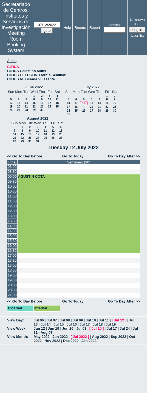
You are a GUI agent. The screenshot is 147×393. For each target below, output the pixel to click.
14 (26, 102)
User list (137, 35)
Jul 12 (119, 320)
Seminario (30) (78, 162)
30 (41, 110)
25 (57, 106)
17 (49, 102)
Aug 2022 (100, 337)
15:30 (12, 241)
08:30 (12, 171)
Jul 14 (46, 324)
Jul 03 (81, 328)
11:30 (12, 201)
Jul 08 (65, 320)
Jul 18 (98, 324)
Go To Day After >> (124, 156)
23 (41, 106)
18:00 (12, 265)
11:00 (12, 196)
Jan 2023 (89, 341)
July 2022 (91, 87)
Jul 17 (85, 324)
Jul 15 (58, 324)
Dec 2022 (70, 341)
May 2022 (42, 337)
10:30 (12, 191)
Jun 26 (67, 328)
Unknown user (137, 22)
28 (26, 110)
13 (18, 102)
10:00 (12, 186)
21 (26, 106)
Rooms (80, 28)
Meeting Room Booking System (16, 41)
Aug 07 (46, 332)
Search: (114, 25)
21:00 (12, 295)
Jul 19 (111, 324)
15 (34, 102)
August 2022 (37, 118)
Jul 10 (91, 320)
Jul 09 (78, 320)
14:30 (12, 231)
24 (49, 106)
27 (18, 110)
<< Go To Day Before (24, 156)
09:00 (12, 176)
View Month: (17, 337)
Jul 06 (39, 320)
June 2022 (34, 87)
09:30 (12, 181)
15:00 (12, 236)
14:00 (12, 226)
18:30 (12, 270)
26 (10, 110)
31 (68, 114)
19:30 (12, 280)
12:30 (12, 211)
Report (94, 28)
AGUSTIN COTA (31, 176)
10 (49, 99)
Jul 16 (72, 324)
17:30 (12, 260)
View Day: (15, 320)
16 (41, 102)
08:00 (12, 167)
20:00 (12, 285)
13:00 (12, 216)
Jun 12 (39, 328)
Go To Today (73, 156)
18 (57, 102)
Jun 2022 (60, 337)
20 (18, 106)
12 (10, 102)
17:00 (12, 255)
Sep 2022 (118, 337)
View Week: (17, 328)
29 (34, 110)
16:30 (12, 250)
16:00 (12, 246)
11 (57, 99)
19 (10, 106)
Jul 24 (125, 328)
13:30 (12, 221)
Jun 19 (53, 328)
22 (34, 106)
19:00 (12, 275)
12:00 (12, 206)
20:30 (12, 290)
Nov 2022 (52, 341)
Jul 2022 (80, 337)
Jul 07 (52, 320)
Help (67, 28)
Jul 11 (104, 320)
